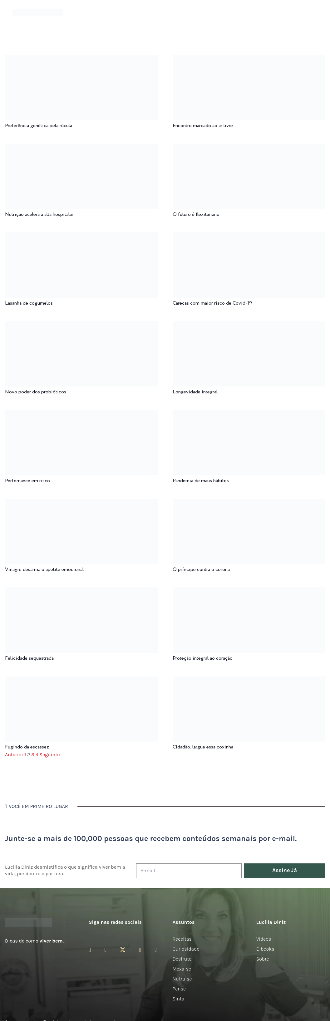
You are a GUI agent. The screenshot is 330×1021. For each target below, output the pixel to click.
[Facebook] (106, 949)
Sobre (262, 959)
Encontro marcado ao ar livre (203, 125)
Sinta (179, 999)
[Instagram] (90, 950)
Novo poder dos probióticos (35, 392)
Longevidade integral (195, 392)
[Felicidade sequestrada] (81, 592)
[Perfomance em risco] (81, 414)
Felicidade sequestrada (29, 658)
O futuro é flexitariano (196, 214)
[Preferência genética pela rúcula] (81, 59)
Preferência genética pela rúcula (38, 125)
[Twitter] (123, 950)
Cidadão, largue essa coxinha (203, 747)
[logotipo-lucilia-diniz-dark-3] (37, 13)
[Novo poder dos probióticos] (81, 325)
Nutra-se (182, 979)
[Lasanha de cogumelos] (81, 237)
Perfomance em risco (27, 480)
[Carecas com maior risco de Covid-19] (249, 237)
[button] (313, 13)
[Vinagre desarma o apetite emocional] (81, 503)
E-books (265, 949)
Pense (179, 989)
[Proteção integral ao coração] (249, 592)
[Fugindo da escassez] (81, 681)
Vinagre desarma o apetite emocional (44, 569)
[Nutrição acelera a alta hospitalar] (81, 148)
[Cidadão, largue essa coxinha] (249, 681)
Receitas (182, 939)
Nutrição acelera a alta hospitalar (39, 214)
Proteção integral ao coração (203, 658)
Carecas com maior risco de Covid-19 (212, 303)
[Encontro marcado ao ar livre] (249, 59)
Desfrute (182, 959)
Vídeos (263, 939)
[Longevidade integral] (249, 325)
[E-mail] (189, 870)
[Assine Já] (284, 870)
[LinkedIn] (156, 949)
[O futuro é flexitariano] (249, 148)
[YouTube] (140, 949)
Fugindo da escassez (27, 747)
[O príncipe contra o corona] (249, 503)
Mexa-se (182, 969)
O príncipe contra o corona (201, 569)
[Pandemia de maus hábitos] (249, 414)
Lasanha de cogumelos (29, 303)
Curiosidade (186, 949)
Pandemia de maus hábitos (201, 480)
